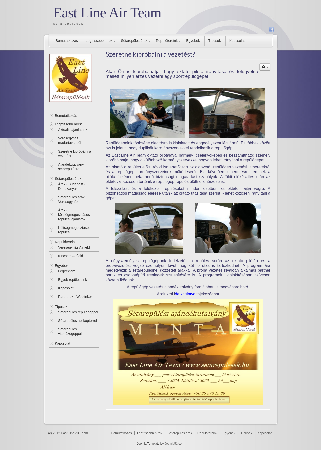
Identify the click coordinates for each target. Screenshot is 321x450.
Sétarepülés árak (134, 41)
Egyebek (193, 41)
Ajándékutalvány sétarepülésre (71, 166)
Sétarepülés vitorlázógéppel (70, 331)
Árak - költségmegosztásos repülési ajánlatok (74, 214)
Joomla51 (171, 443)
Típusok (214, 41)
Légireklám (66, 271)
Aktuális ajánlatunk (72, 130)
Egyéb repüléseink (72, 280)
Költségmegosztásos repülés (74, 230)
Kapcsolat (237, 41)
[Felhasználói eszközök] (264, 67)
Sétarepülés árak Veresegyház (71, 199)
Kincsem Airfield (70, 256)
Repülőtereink (167, 41)
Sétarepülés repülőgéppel (78, 312)
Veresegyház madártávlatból (69, 140)
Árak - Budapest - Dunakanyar (71, 186)
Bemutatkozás (67, 41)
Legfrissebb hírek (99, 41)
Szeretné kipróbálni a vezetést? (74, 153)
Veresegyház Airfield (74, 247)
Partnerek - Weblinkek (75, 297)
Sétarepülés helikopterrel (77, 321)
